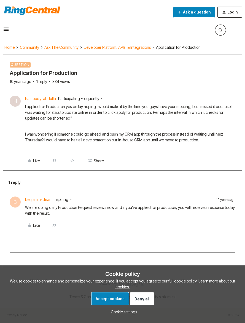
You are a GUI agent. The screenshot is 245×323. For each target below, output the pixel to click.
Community (29, 47)
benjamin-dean (38, 199)
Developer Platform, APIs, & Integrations (117, 47)
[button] (6, 31)
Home (9, 47)
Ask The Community (61, 47)
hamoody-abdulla (40, 98)
